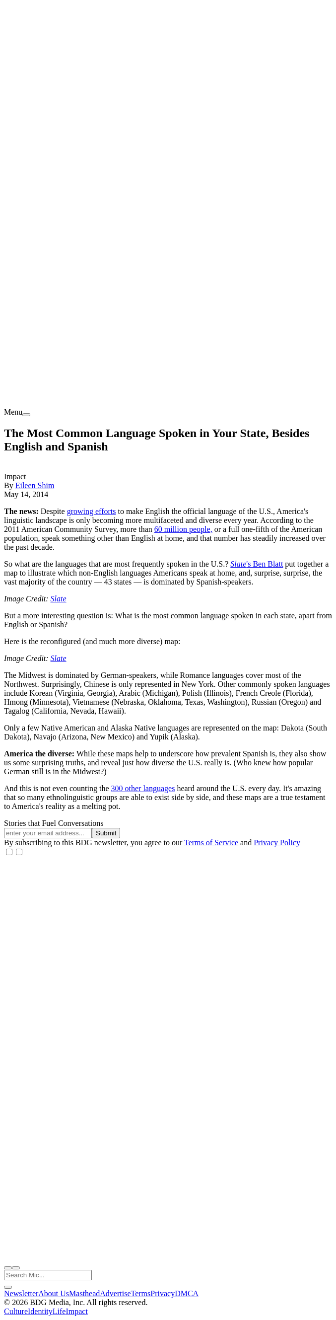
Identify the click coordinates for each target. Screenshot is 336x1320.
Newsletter (21, 1293)
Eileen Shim (35, 485)
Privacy (162, 1293)
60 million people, (183, 529)
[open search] (8, 1267)
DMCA (187, 1293)
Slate (238, 564)
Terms (141, 1293)
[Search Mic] (48, 1275)
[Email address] (48, 833)
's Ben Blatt (264, 564)
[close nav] (16, 1267)
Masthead (84, 1293)
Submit (106, 833)
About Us (53, 1293)
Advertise (115, 1293)
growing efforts (91, 511)
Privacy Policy (277, 842)
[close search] (8, 1287)
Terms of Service (211, 842)
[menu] (26, 414)
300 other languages (143, 788)
